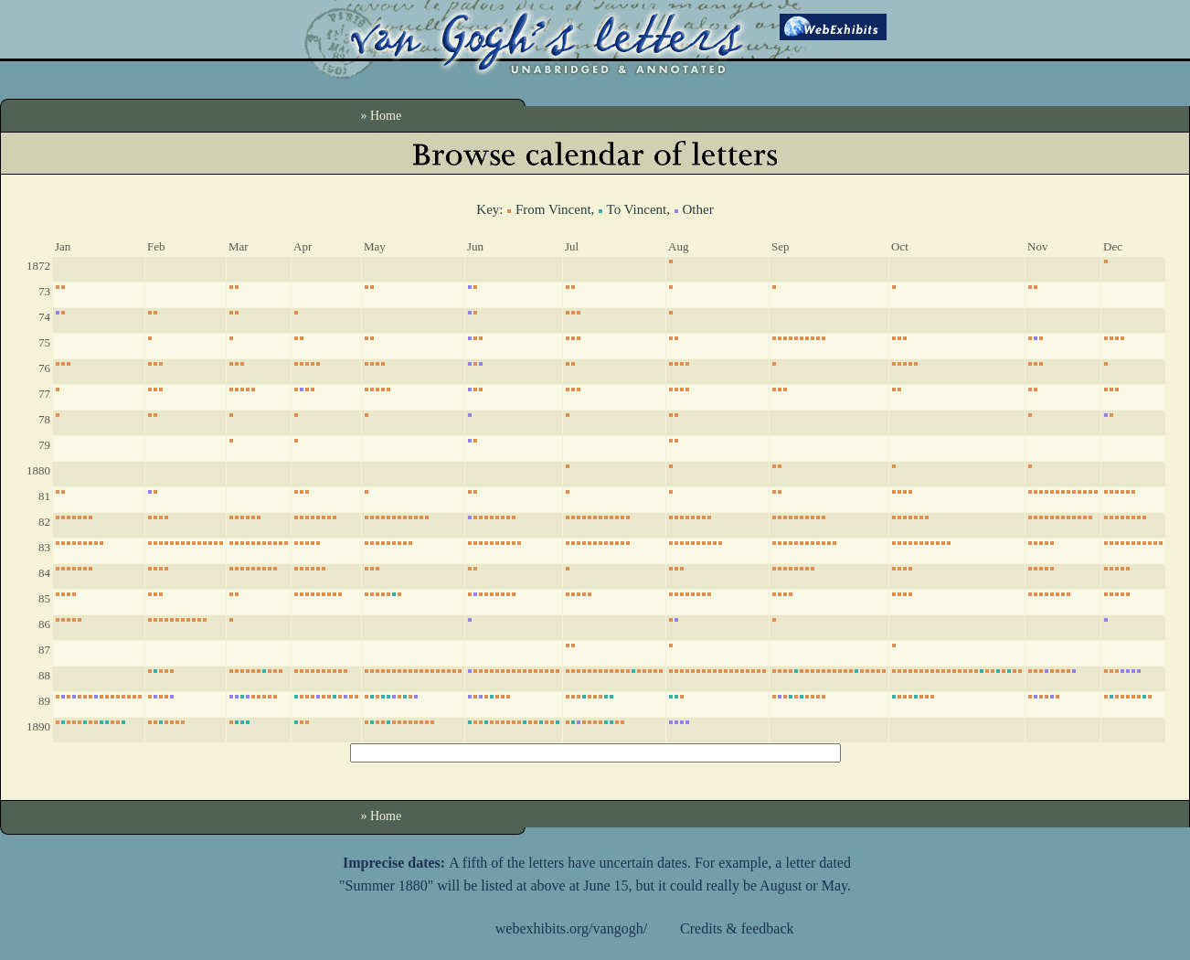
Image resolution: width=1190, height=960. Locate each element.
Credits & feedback (736, 928)
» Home (381, 116)
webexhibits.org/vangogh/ (571, 928)
